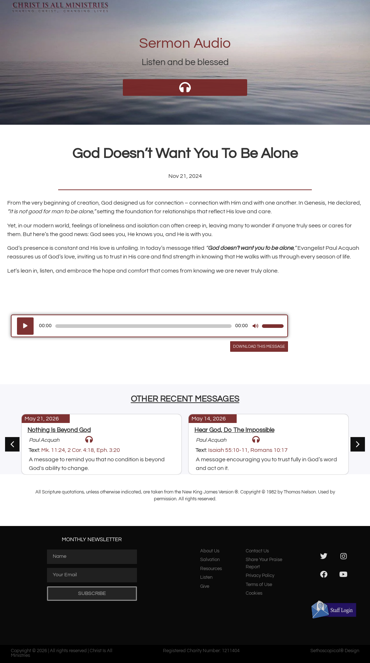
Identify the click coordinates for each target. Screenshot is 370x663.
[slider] (143, 326)
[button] (357, 444)
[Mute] (255, 326)
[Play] (25, 326)
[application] (149, 326)
